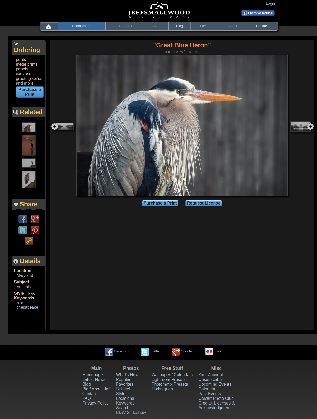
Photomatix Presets (170, 384)
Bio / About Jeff (96, 389)
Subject (21, 282)
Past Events (210, 393)
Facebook (117, 351)
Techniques (162, 389)
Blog (179, 26)
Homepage (92, 374)
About (232, 26)
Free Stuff (124, 26)
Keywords (24, 298)
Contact (262, 26)
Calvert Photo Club (216, 398)
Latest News (94, 379)
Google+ (183, 351)
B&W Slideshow (131, 412)
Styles (122, 393)
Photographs (81, 26)
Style (19, 293)
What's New (127, 374)
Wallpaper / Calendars (172, 374)
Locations (125, 398)
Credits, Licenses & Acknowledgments (217, 405)
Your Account (211, 374)
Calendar (207, 389)
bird (20, 302)
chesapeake (27, 307)
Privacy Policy (95, 403)
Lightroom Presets (169, 379)
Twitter (150, 351)
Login (271, 3)
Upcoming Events (215, 384)
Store (156, 26)
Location (23, 270)
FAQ (86, 398)
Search (122, 408)
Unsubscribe (210, 379)
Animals (24, 286)
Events (205, 26)
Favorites (124, 384)
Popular (123, 379)
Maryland (25, 275)
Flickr (214, 351)
